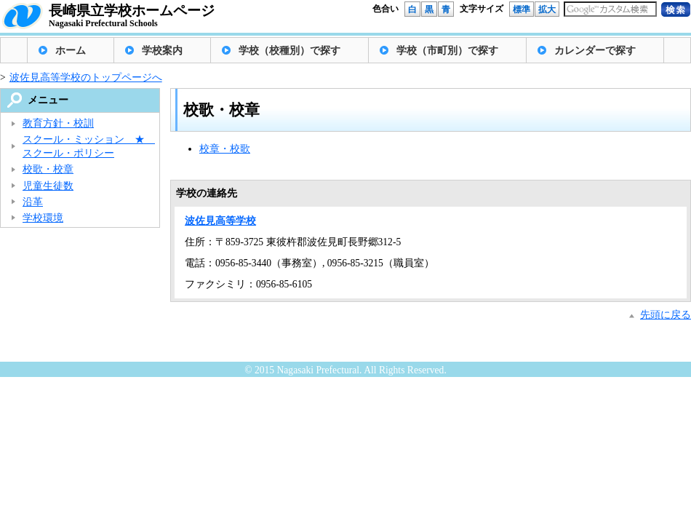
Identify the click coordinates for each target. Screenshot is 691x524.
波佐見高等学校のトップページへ (85, 77)
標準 (521, 9)
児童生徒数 (48, 185)
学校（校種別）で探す (289, 50)
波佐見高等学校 (220, 220)
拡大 (547, 9)
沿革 (33, 201)
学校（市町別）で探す (447, 50)
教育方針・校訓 (58, 123)
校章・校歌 (224, 148)
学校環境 (43, 218)
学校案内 (162, 50)
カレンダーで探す (595, 50)
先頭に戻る (665, 314)
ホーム (70, 50)
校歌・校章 (48, 169)
